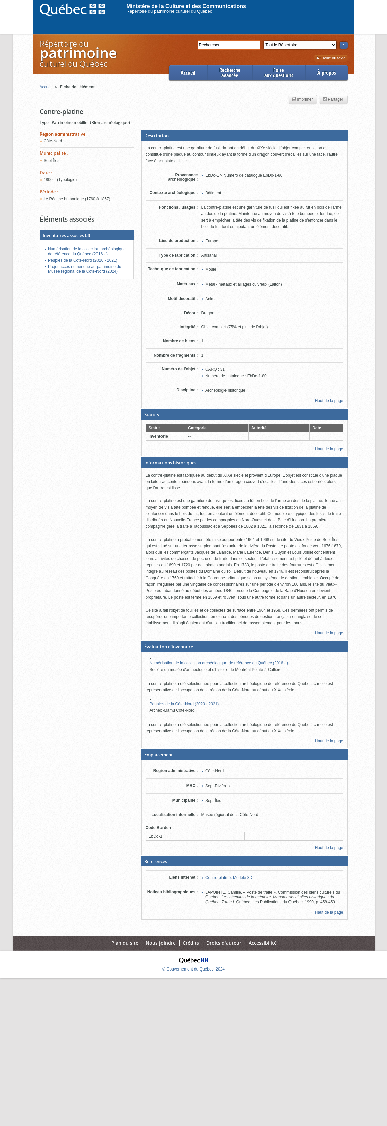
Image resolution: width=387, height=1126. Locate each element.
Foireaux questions (278, 73)
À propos (326, 73)
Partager (333, 99)
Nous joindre (161, 943)
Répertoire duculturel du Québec (78, 53)
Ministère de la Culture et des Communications (186, 6)
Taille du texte (331, 58)
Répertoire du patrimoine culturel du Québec (169, 11)
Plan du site (124, 943)
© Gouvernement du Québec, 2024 (193, 969)
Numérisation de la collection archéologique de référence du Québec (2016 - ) (219, 663)
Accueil (188, 73)
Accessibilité (263, 943)
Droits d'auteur (223, 943)
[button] (244, 135)
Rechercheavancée (229, 73)
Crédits (191, 943)
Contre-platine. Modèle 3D (228, 877)
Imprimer (302, 99)
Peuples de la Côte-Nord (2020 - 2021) (184, 704)
